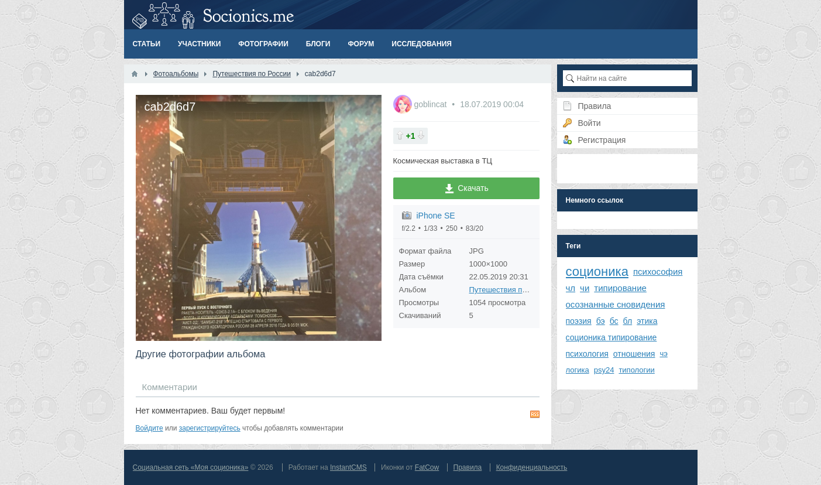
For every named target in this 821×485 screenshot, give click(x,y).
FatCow (427, 467)
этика (647, 321)
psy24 (604, 370)
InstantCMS (348, 467)
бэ (600, 321)
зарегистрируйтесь (210, 428)
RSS (535, 414)
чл (571, 288)
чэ (663, 353)
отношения (634, 353)
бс (614, 321)
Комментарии (169, 387)
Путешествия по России (511, 289)
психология (587, 353)
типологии (636, 370)
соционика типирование (611, 337)
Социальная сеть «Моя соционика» (191, 467)
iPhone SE (436, 215)
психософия (658, 271)
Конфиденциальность (532, 467)
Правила (468, 467)
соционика (597, 271)
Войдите (149, 428)
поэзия (579, 321)
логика (577, 370)
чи (584, 288)
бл (628, 321)
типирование (620, 288)
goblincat (431, 104)
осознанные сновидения (615, 304)
